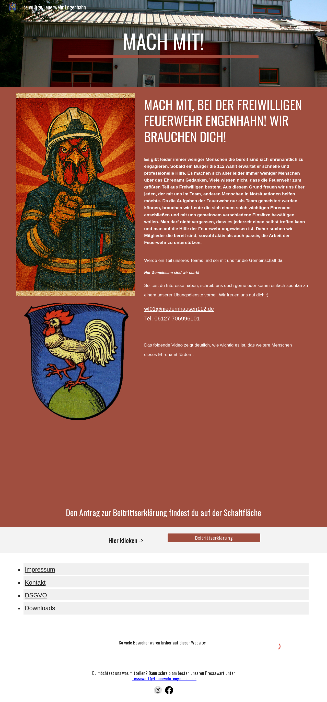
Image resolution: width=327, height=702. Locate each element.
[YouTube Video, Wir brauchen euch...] (226, 429)
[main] (163, 43)
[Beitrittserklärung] (214, 538)
